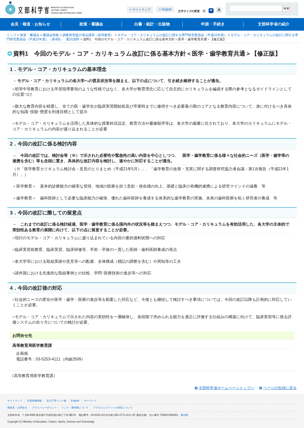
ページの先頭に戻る (280, 388)
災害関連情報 (34, 400)
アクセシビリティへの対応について (113, 407)
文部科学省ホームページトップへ (226, 388)
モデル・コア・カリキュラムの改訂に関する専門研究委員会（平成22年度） (172, 35)
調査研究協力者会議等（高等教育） (88, 35)
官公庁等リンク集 (56, 400)
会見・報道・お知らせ (30, 24)
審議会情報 (51, 35)
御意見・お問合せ (17, 407)
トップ (11, 35)
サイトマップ (141, 9)
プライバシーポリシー (44, 407)
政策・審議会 (91, 24)
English (167, 9)
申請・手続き (213, 24)
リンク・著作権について (74, 407)
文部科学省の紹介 (273, 24)
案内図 (184, 415)
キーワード (90, 400)
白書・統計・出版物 (152, 24)
